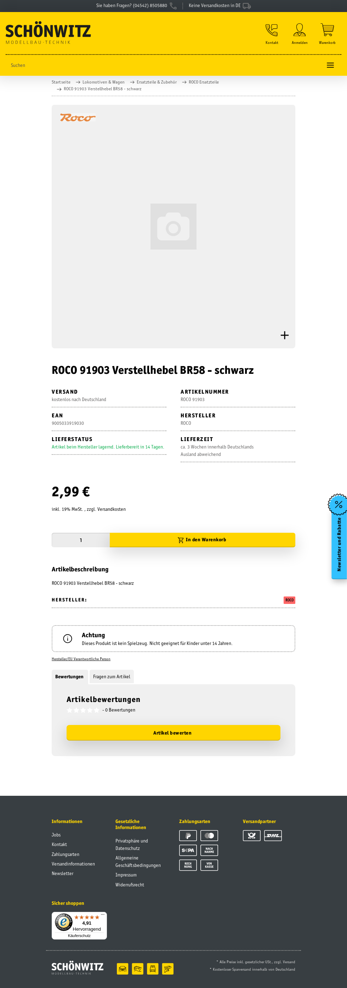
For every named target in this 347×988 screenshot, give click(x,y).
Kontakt (59, 844)
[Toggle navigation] (330, 65)
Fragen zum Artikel (111, 676)
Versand (289, 961)
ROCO (289, 600)
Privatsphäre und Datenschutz (131, 844)
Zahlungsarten (65, 854)
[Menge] (81, 540)
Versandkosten (111, 509)
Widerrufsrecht (129, 884)
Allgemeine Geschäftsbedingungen (138, 861)
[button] (272, 34)
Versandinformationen (73, 864)
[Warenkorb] (327, 34)
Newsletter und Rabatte (339, 544)
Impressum (126, 875)
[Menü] (102, 916)
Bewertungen (70, 676)
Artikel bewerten (172, 733)
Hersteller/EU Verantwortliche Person (81, 658)
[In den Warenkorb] (202, 540)
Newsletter (62, 873)
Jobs (56, 835)
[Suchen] (164, 65)
